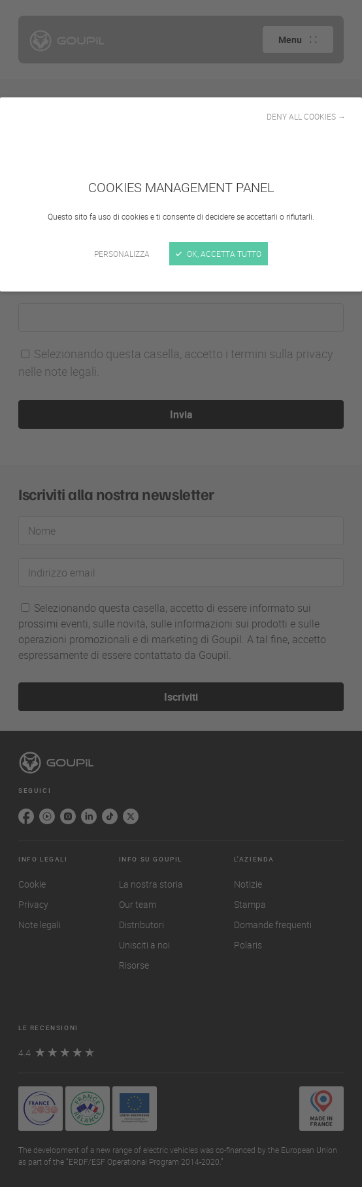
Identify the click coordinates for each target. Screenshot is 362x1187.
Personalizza (122, 253)
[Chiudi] (181, 593)
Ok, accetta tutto (218, 253)
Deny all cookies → (306, 116)
